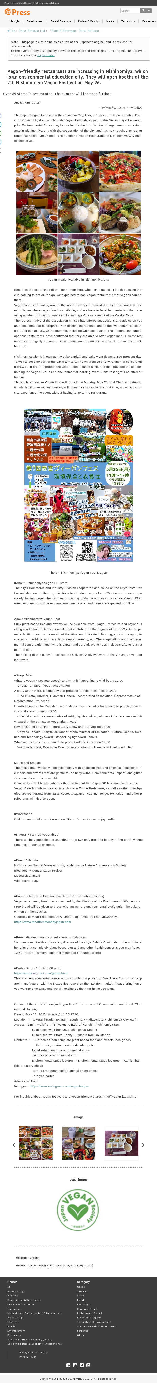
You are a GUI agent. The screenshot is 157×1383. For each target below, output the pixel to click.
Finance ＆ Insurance (20, 1304)
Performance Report (89, 1313)
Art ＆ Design (15, 1317)
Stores (81, 1295)
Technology (128, 21)
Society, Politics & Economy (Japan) (29, 1339)
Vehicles (12, 1295)
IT (8, 1287)
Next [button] (142, 1145)
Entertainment (35, 21)
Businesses (14, 1335)
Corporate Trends (87, 1309)
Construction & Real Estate (24, 1300)
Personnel (83, 1331)
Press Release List (32, 30)
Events (34, 1258)
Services (82, 1291)
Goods (81, 1287)
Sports (11, 1326)
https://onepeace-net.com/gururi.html (41, 973)
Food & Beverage (61, 21)
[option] (35, 1143)
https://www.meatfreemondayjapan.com (42, 922)
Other (80, 1335)
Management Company (33, 1352)
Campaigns (84, 1304)
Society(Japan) (83, 1265)
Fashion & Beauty (88, 21)
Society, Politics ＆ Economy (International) (34, 1344)
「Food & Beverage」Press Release (74, 30)
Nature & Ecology (61, 1265)
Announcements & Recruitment (96, 1326)
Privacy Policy (28, 1357)
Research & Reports (89, 1317)
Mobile (110, 21)
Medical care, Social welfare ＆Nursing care (34, 1313)
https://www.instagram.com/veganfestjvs (60, 1086)
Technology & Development (94, 1322)
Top (11, 30)
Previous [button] (15, 1145)
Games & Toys (16, 1291)
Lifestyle (14, 21)
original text (46, 55)
